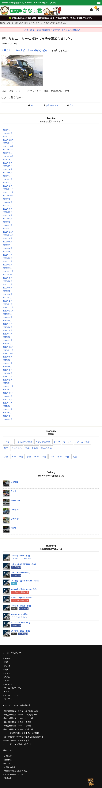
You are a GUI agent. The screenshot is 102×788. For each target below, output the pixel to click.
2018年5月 (8, 370)
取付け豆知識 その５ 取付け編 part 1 (21, 715)
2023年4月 (8, 176)
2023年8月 (8, 163)
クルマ (57, 442)
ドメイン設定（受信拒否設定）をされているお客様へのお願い (51, 30)
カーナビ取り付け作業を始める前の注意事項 (23, 737)
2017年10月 (8, 393)
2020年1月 (8, 304)
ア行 (6, 456)
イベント (8, 442)
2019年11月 (8, 311)
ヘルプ (7, 763)
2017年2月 (8, 419)
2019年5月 (8, 330)
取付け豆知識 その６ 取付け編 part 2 (21, 711)
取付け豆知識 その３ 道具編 (17, 722)
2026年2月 (8, 133)
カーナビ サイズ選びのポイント (18, 744)
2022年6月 (8, 209)
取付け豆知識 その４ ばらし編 (18, 718)
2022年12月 (8, 189)
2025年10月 (8, 146)
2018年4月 (8, 373)
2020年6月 (8, 288)
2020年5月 (8, 291)
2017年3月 (8, 416)
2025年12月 (8, 140)
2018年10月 (8, 353)
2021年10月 (8, 235)
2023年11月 (8, 153)
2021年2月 (8, 261)
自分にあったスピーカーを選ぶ (17, 741)
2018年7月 (8, 363)
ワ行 (67, 456)
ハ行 (44, 456)
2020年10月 (8, 274)
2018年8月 (8, 360)
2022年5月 (8, 212)
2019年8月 (8, 320)
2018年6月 (8, 366)
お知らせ (8, 756)
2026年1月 (8, 136)
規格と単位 (17, 448)
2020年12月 (8, 268)
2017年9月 (8, 396)
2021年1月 (8, 265)
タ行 (29, 456)
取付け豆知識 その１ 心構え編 (18, 729)
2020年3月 (8, 297)
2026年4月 (8, 130)
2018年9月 (8, 357)
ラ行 (59, 456)
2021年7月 (8, 245)
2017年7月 (8, 403)
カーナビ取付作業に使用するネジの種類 (21, 733)
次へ (72, 105)
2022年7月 (8, 205)
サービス (67, 442)
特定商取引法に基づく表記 (15, 771)
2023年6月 (8, 169)
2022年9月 (8, 199)
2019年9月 (8, 317)
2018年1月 (8, 383)
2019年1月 (8, 343)
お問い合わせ (10, 767)
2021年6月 (8, 248)
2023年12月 (8, 149)
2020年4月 (8, 294)
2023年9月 (8, 159)
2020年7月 (8, 284)
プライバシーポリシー (14, 774)
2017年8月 (8, 399)
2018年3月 (8, 376)
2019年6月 (8, 327)
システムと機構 (82, 442)
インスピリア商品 (24, 442)
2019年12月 (8, 307)
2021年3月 (8, 258)
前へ (33, 105)
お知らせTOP (52, 105)
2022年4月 (8, 215)
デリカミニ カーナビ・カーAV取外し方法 (24, 50)
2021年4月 (8, 255)
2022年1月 (8, 225)
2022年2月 (8, 222)
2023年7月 (8, 166)
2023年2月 (8, 182)
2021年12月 (8, 228)
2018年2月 (8, 380)
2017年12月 (8, 386)
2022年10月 (8, 196)
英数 (75, 456)
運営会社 (8, 778)
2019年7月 (8, 324)
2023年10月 (8, 156)
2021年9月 (8, 238)
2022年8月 (8, 202)
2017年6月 (8, 406)
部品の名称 (46, 448)
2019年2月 (8, 340)
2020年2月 (8, 301)
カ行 (14, 456)
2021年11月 (8, 232)
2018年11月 (8, 350)
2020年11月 (8, 271)
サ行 (21, 456)
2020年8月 (8, 281)
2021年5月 (8, 251)
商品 (6, 448)
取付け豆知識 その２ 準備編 (17, 726)
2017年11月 (8, 389)
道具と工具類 (31, 448)
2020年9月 (8, 278)
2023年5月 (8, 172)
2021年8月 (8, 242)
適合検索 (8, 760)
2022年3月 (8, 219)
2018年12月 (8, 347)
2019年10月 (8, 314)
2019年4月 (8, 334)
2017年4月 (8, 412)
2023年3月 (8, 179)
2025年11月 (8, 143)
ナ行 (36, 456)
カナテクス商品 (43, 442)
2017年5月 (8, 409)
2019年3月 (8, 337)
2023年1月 (8, 186)
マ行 (52, 456)
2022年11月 (8, 192)
